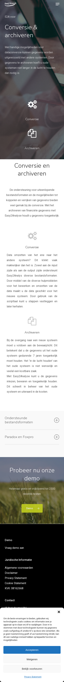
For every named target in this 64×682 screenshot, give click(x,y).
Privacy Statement (32, 677)
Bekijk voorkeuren (32, 668)
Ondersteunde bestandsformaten (32, 420)
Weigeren (32, 659)
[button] (59, 612)
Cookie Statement (15, 583)
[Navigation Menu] (57, 4)
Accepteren (32, 649)
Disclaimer (11, 573)
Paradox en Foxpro (32, 437)
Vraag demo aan (14, 547)
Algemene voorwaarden (19, 567)
